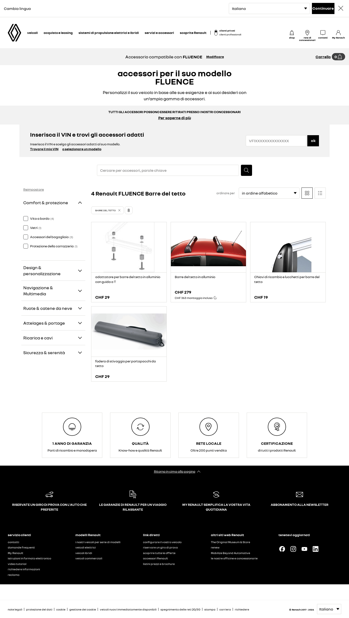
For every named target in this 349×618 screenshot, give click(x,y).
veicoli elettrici (85, 547)
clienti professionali (230, 34)
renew (215, 547)
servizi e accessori (159, 33)
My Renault (15, 553)
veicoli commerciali (88, 558)
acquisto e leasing (58, 33)
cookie (60, 609)
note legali (15, 609)
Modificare (215, 57)
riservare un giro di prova (160, 547)
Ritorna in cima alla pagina (174, 471)
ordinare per (225, 193)
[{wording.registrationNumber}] (276, 140)
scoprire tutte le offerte (159, 553)
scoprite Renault (193, 33)
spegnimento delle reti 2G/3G (180, 609)
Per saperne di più (174, 117)
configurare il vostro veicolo (162, 542)
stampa (209, 609)
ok (313, 140)
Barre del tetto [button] (105, 210)
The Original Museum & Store (230, 542)
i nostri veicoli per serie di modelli (97, 542)
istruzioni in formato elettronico (29, 558)
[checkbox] (25, 218)
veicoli (32, 33)
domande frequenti (21, 547)
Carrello (323, 56)
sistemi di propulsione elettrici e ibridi (109, 33)
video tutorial (17, 564)
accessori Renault (155, 558)
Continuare (323, 8)
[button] (107, 210)
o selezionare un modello (81, 149)
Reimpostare (33, 189)
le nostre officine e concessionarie (234, 558)
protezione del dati (39, 609)
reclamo (13, 575)
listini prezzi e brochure (159, 564)
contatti (13, 542)
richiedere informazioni (24, 569)
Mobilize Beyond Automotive (230, 553)
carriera (225, 609)
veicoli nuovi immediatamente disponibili (128, 609)
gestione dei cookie (82, 609)
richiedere (242, 609)
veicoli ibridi (83, 553)
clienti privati (227, 30)
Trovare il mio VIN (44, 149)
